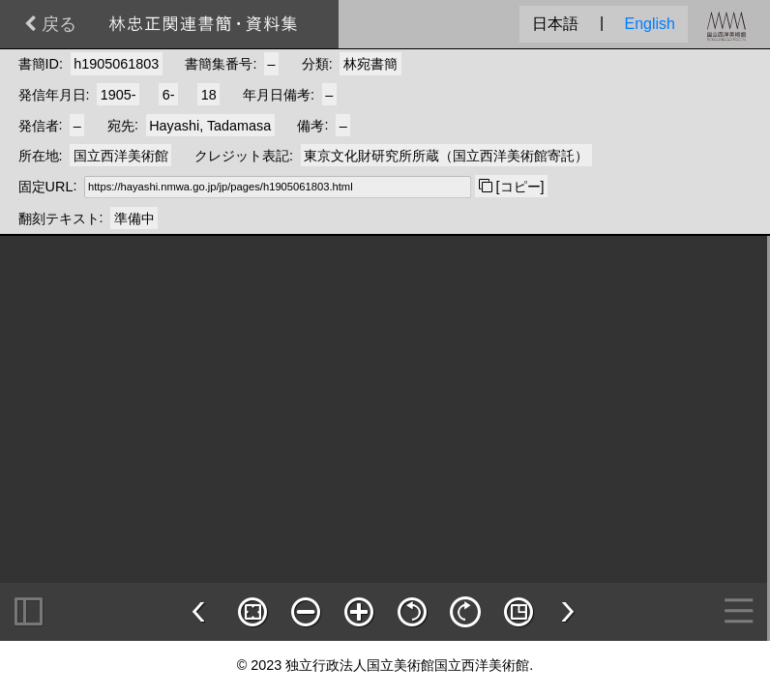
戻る (50, 24)
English (650, 23)
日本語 (555, 23)
